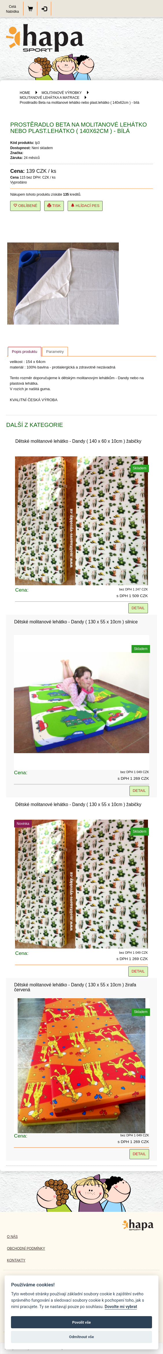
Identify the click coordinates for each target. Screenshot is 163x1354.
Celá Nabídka (12, 9)
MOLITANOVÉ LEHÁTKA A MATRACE (49, 98)
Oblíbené (25, 205)
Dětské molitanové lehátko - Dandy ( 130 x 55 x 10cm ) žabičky (78, 804)
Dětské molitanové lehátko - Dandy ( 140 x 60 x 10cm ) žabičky (78, 441)
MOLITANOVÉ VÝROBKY (62, 93)
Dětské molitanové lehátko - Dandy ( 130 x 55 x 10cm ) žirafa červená (75, 987)
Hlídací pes (85, 205)
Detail (138, 608)
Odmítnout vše (81, 1337)
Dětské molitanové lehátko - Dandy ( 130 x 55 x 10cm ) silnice (76, 621)
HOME (25, 93)
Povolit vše (81, 1322)
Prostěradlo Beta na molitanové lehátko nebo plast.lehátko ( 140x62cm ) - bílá (79, 103)
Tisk (54, 205)
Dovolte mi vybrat (121, 1306)
